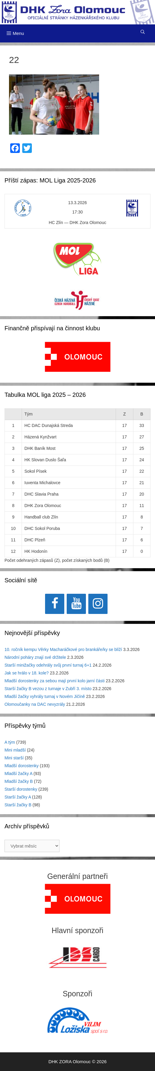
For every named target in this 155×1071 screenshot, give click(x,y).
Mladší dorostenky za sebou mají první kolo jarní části (55, 680)
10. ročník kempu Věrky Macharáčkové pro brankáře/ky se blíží (63, 649)
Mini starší (14, 757)
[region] (78, 360)
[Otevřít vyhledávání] (142, 31)
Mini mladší (15, 750)
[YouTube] (76, 604)
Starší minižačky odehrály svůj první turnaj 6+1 (48, 665)
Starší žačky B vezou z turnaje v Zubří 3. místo (48, 688)
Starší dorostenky (21, 789)
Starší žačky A (18, 797)
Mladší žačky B (19, 781)
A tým (10, 742)
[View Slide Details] (78, 357)
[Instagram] (98, 604)
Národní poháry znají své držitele (35, 657)
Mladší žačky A (18, 773)
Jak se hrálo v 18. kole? (27, 673)
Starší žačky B (18, 804)
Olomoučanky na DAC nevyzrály (35, 704)
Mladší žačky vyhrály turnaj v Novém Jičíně (45, 696)
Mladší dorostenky (22, 765)
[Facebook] (54, 604)
